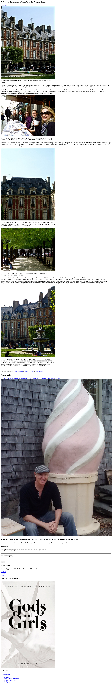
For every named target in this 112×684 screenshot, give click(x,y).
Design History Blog (10, 680)
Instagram (3, 575)
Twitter (3, 573)
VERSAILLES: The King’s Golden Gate (13, 378)
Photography (7, 682)
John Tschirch (39, 371)
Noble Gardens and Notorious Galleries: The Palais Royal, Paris (44, 378)
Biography (7, 677)
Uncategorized (19, 371)
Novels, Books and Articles (11, 678)
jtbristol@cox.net (5, 674)
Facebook (3, 572)
